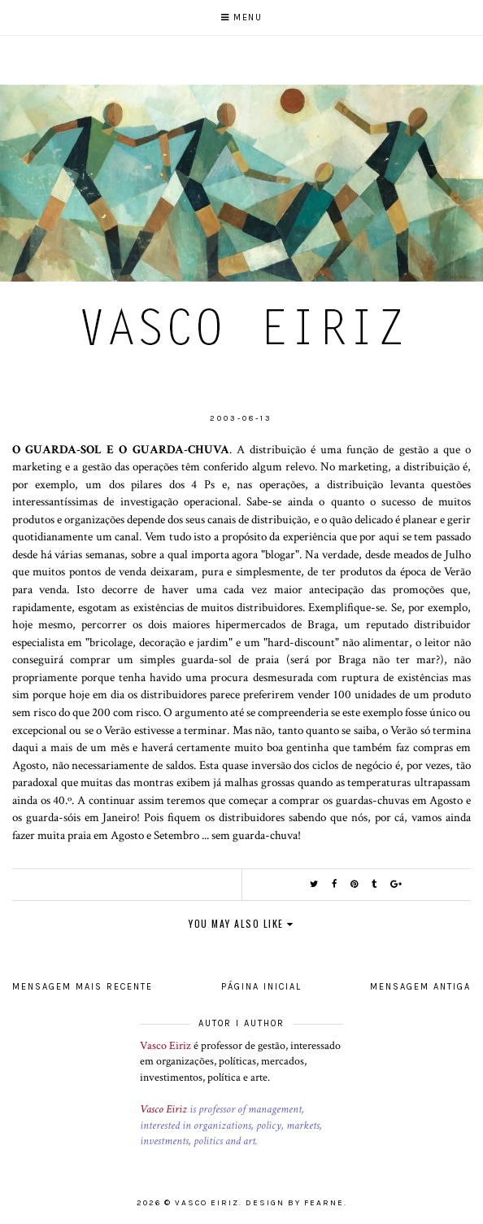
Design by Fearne (295, 1203)
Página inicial (261, 986)
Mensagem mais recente (82, 986)
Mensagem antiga (420, 986)
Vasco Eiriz (165, 1045)
